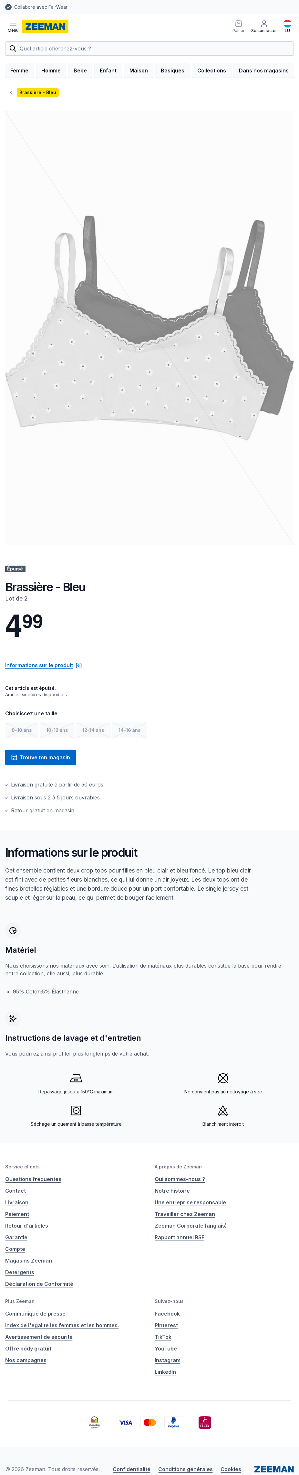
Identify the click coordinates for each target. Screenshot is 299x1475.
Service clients (22, 1166)
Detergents (19, 1272)
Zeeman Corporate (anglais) (191, 1225)
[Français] (287, 26)
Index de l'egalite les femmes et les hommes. (62, 1325)
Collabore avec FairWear (40, 7)
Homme (51, 70)
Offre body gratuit (28, 1348)
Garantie (16, 1237)
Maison (138, 70)
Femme (19, 70)
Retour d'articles (26, 1225)
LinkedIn (165, 1372)
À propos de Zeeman (178, 1166)
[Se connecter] (264, 26)
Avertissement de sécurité (39, 1337)
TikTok (163, 1337)
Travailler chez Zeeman (185, 1214)
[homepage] (45, 26)
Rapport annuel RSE (179, 1237)
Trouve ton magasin (40, 757)
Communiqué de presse (35, 1313)
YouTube (166, 1348)
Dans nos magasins (264, 70)
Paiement (17, 1214)
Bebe (80, 70)
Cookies (231, 1469)
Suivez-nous (169, 1301)
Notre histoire (172, 1191)
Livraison (16, 1202)
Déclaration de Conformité (39, 1284)
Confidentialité (131, 1469)
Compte (15, 1249)
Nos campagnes (25, 1360)
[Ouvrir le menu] (13, 26)
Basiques (172, 70)
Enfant (108, 70)
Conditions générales (185, 1469)
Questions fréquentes (33, 1179)
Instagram (167, 1360)
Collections (211, 70)
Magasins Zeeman (28, 1260)
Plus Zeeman (20, 1301)
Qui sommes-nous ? (180, 1179)
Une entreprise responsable (190, 1202)
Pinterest (166, 1325)
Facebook (167, 1313)
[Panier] (238, 26)
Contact (15, 1191)
